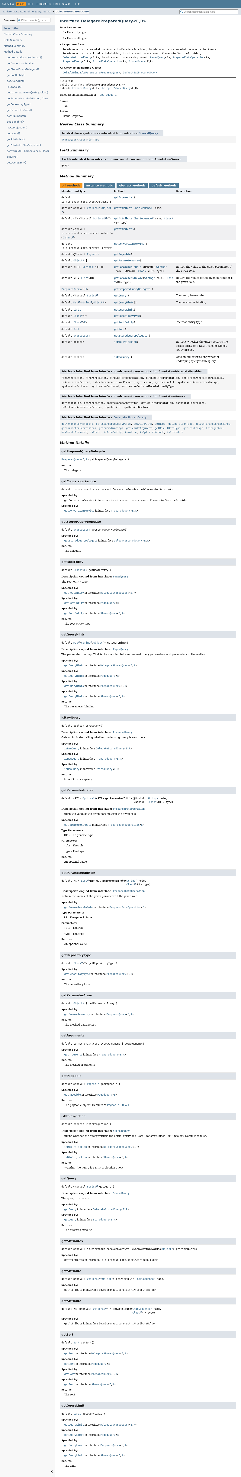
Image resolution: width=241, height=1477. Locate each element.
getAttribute (123, 207)
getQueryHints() (16, 80)
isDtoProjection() (17, 127)
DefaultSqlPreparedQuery (140, 72)
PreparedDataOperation (188, 57)
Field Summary (13, 40)
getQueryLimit (124, 309)
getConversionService (129, 243)
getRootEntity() (16, 75)
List (84, 278)
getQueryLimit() (16, 162)
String (160, 266)
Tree (31, 4)
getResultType (193, 428)
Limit (77, 309)
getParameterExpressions (78, 428)
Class (168, 218)
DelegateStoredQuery (77, 57)
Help (76, 4)
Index (56, 4)
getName (160, 423)
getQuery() (13, 133)
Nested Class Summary (18, 34)
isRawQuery (121, 357)
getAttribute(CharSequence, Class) (28, 151)
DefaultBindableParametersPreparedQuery (91, 72)
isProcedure (175, 432)
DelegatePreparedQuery (72, 11)
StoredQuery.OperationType (80, 139)
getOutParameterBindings (212, 423)
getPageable (122, 254)
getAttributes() (16, 139)
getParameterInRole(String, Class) (27, 92)
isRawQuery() (15, 86)
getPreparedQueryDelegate (132, 289)
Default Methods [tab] (163, 185)
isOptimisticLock (152, 432)
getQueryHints (124, 302)
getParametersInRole (128, 278)
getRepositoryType (127, 315)
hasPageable (214, 428)
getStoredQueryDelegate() (23, 69)
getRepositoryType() (19, 104)
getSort (119, 329)
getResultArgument (139, 428)
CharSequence (143, 207)
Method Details (13, 51)
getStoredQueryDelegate (130, 335)
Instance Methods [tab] (99, 185)
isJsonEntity (113, 432)
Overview (8, 4)
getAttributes (124, 229)
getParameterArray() (19, 110)
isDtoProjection (125, 341)
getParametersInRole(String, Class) (28, 98)
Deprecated (43, 4)
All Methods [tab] (71, 185)
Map (75, 302)
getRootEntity (124, 322)
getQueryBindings (111, 428)
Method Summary (14, 45)
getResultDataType (167, 428)
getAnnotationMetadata (77, 423)
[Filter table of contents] (34, 20)
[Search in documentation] (208, 11)
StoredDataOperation (107, 61)
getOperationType (180, 423)
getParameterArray (127, 260)
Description (11, 28)
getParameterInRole (127, 266)
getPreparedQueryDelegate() (24, 57)
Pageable (93, 254)
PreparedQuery (72, 61)
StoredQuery (137, 61)
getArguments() (16, 116)
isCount (95, 432)
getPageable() (15, 121)
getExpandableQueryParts (113, 423)
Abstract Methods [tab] (132, 185)
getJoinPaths (143, 423)
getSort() (12, 156)
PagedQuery (157, 57)
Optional (93, 207)
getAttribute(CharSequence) (24, 145)
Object (67, 237)
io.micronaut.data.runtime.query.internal (26, 11)
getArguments (123, 197)
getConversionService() (21, 63)
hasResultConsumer (74, 432)
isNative (131, 432)
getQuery (120, 295)
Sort (76, 329)
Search (66, 4)
